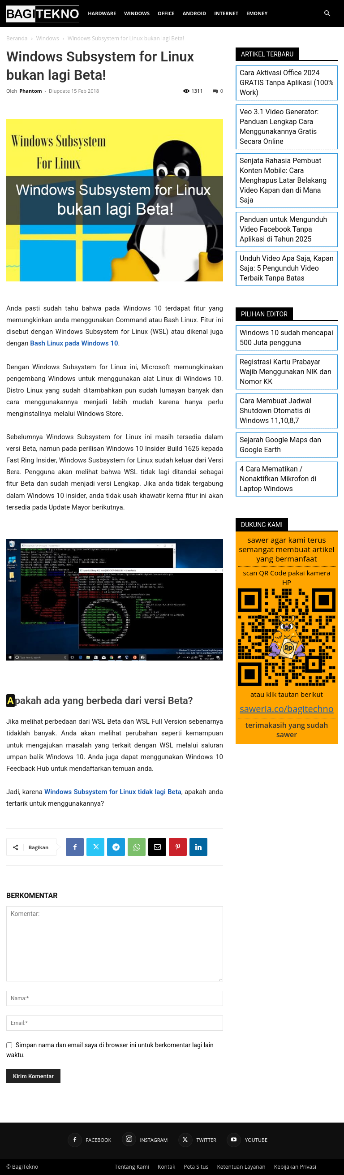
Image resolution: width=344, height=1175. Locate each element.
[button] (327, 13)
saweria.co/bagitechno (287, 709)
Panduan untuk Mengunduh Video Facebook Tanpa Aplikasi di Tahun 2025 (283, 229)
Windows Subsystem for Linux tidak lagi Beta (112, 792)
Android (194, 13)
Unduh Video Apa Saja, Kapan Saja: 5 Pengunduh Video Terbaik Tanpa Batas (287, 268)
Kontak (166, 1167)
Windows (137, 13)
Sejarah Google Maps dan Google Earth (280, 445)
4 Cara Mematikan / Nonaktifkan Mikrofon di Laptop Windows (278, 479)
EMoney (256, 13)
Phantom (30, 90)
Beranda (16, 38)
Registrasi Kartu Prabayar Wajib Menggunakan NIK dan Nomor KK (285, 372)
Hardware (102, 13)
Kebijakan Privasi (295, 1167)
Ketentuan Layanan (241, 1167)
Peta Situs (196, 1167)
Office (166, 13)
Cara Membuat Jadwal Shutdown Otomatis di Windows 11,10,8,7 (275, 411)
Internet (226, 13)
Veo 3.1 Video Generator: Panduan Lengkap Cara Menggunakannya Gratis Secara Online (279, 127)
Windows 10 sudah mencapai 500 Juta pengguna (286, 337)
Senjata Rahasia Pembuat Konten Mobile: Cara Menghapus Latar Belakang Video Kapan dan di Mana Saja (283, 180)
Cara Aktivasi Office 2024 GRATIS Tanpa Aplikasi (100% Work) (286, 83)
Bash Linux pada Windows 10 (74, 343)
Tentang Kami (132, 1167)
